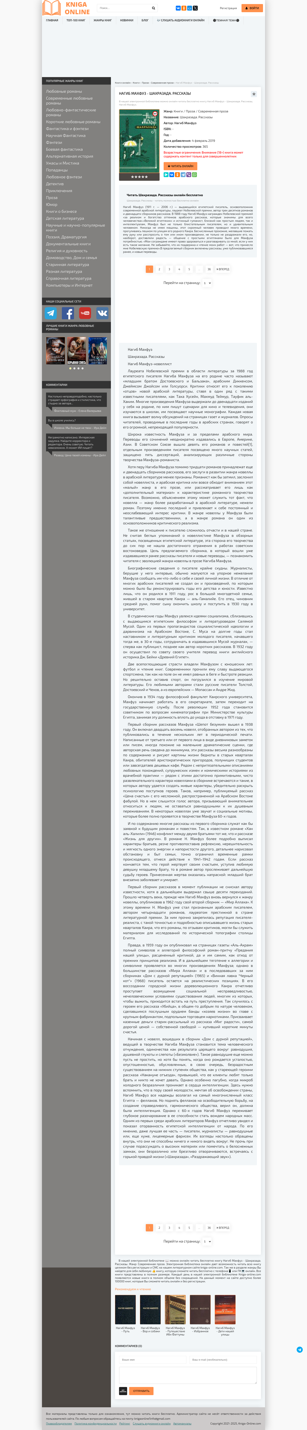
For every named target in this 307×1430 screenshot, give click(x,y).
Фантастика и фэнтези (67, 128)
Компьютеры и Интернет (69, 285)
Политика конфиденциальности (96, 1423)
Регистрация (228, 8)
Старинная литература (67, 264)
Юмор (51, 204)
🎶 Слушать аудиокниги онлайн (181, 20)
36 (209, 269)
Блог (145, 20)
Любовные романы (64, 91)
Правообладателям (59, 1423)
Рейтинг (124, 1423)
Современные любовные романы (69, 100)
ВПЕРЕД (223, 269)
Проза (190, 111)
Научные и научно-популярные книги (75, 227)
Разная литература (64, 271)
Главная (52, 20)
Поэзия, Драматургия (66, 236)
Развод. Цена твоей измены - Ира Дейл (80, 455)
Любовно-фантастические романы (71, 112)
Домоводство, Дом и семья (71, 257)
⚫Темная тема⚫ (226, 20)
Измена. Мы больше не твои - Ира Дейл (80, 427)
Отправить (141, 1390)
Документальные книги (68, 243)
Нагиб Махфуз (185, 123)
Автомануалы (182, 1423)
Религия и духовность (66, 250)
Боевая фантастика (64, 149)
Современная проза (213, 111)
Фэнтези (54, 142)
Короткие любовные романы (73, 121)
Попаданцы (57, 169)
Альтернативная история (69, 156)
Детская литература (65, 218)
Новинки (126, 20)
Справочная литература (68, 278)
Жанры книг (103, 20)
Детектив (55, 183)
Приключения (59, 190)
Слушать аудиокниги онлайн (152, 1423)
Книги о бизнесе (61, 211)
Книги (178, 111)
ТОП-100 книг (76, 20)
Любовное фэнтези (64, 176)
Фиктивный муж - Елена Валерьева (77, 410)
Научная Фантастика (66, 135)
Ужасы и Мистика (62, 162)
